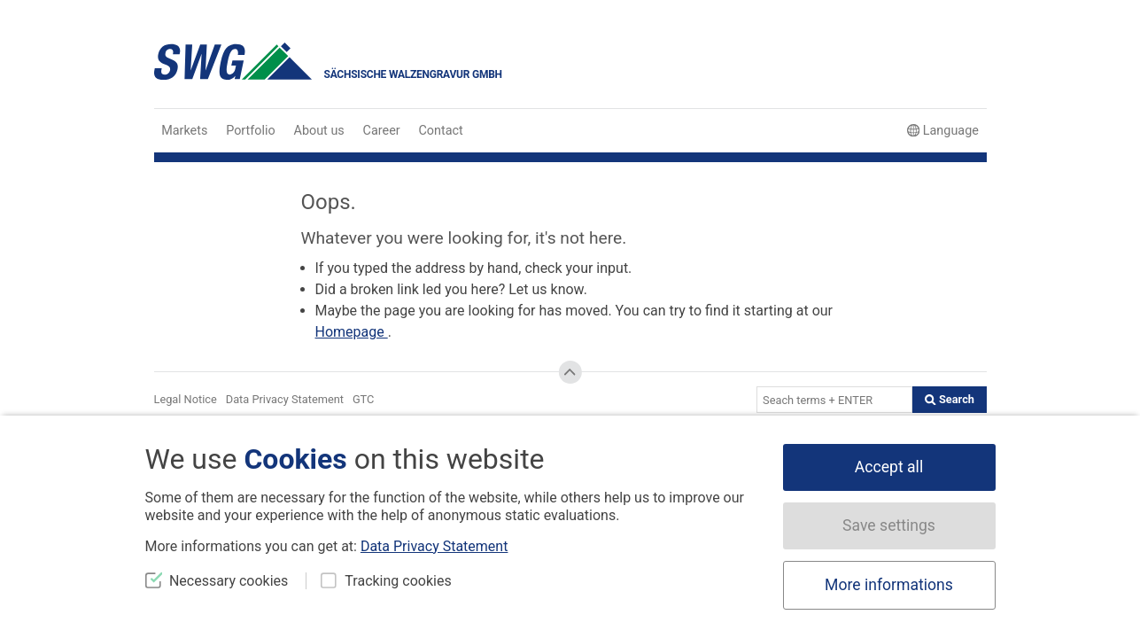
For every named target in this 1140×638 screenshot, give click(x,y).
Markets (184, 130)
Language (943, 130)
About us (319, 130)
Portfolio (250, 130)
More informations (889, 585)
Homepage (351, 331)
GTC (364, 399)
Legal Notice (185, 399)
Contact (441, 130)
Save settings (888, 525)
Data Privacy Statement (285, 399)
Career (381, 130)
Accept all (889, 467)
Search (949, 399)
